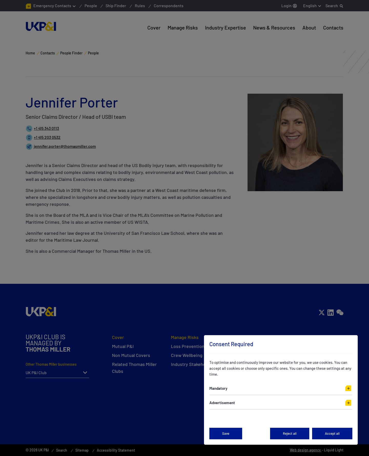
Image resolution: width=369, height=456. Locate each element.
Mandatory (218, 388)
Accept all (332, 433)
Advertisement (222, 402)
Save (225, 433)
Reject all (289, 433)
